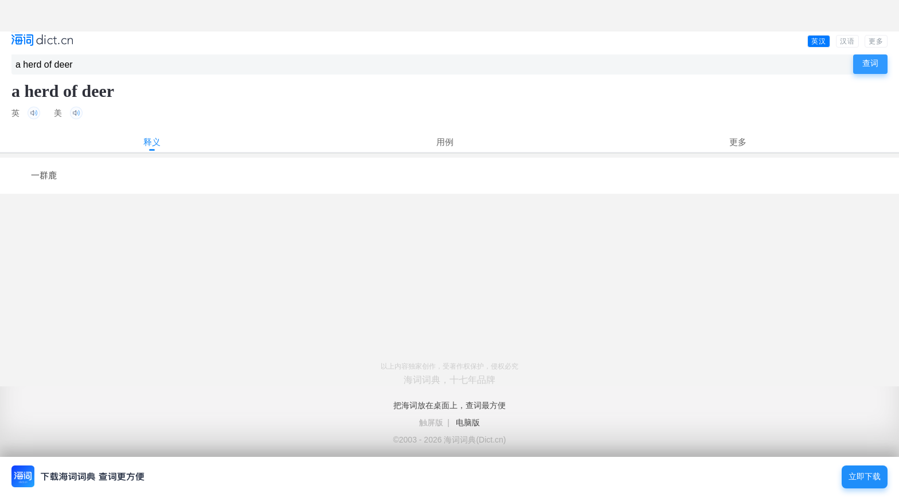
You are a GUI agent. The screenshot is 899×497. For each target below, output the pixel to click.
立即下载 (865, 476)
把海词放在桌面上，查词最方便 (449, 405)
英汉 (818, 41)
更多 (876, 41)
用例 (445, 142)
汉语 (847, 41)
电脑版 (468, 422)
